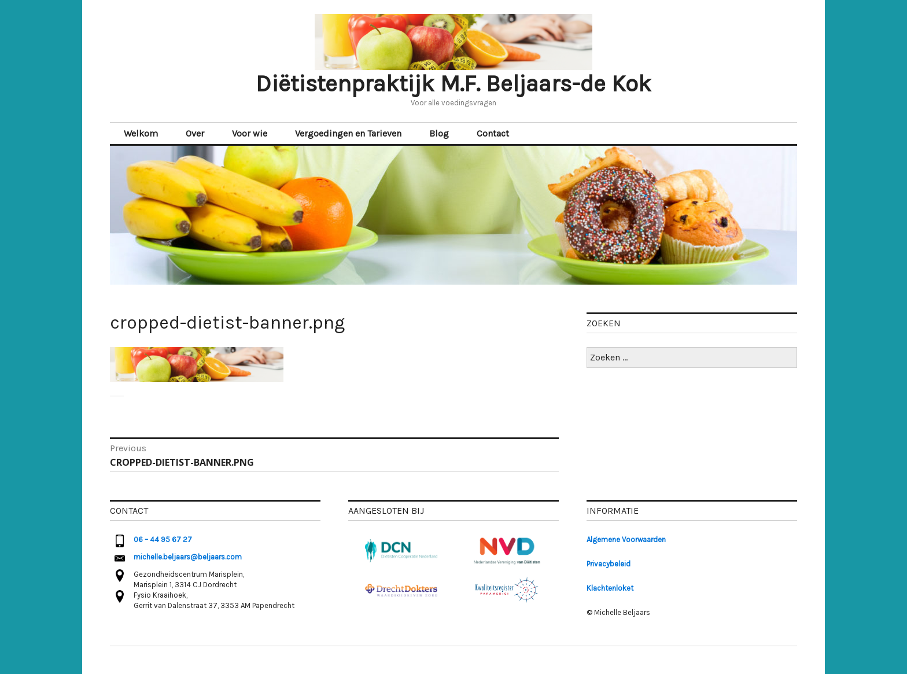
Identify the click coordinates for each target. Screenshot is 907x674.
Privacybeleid (609, 563)
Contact (493, 133)
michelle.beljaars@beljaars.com (188, 557)
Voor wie (249, 133)
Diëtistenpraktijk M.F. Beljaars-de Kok (453, 83)
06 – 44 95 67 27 (163, 539)
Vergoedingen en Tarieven (348, 133)
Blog (439, 133)
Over (195, 133)
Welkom (141, 133)
